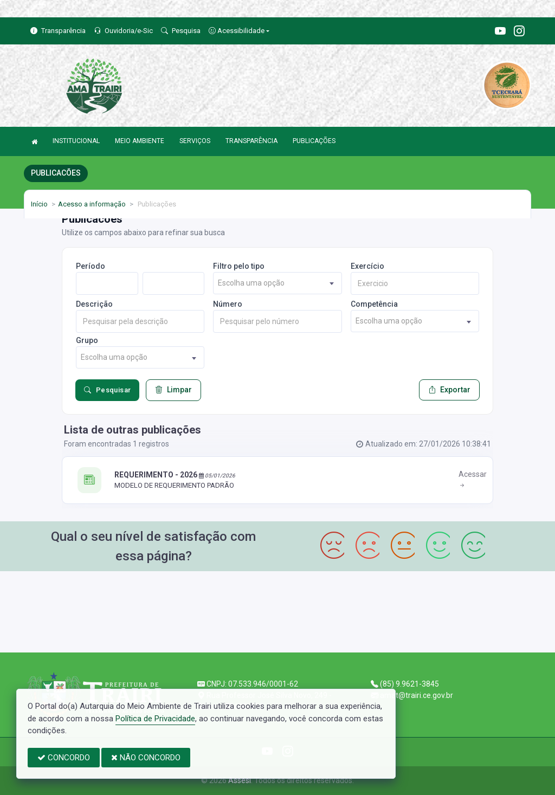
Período (90, 266)
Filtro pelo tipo (238, 266)
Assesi (239, 780)
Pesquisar (107, 390)
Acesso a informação (92, 204)
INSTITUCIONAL (76, 141)
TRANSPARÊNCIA (251, 141)
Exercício (367, 266)
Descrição (94, 304)
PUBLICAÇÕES (314, 141)
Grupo (87, 340)
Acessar (473, 480)
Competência (374, 304)
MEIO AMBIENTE (139, 141)
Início (39, 204)
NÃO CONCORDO (145, 757)
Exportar (449, 390)
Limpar (173, 390)
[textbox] (277, 283)
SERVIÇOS (194, 141)
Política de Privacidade (155, 718)
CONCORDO (63, 757)
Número (227, 304)
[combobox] (277, 283)
